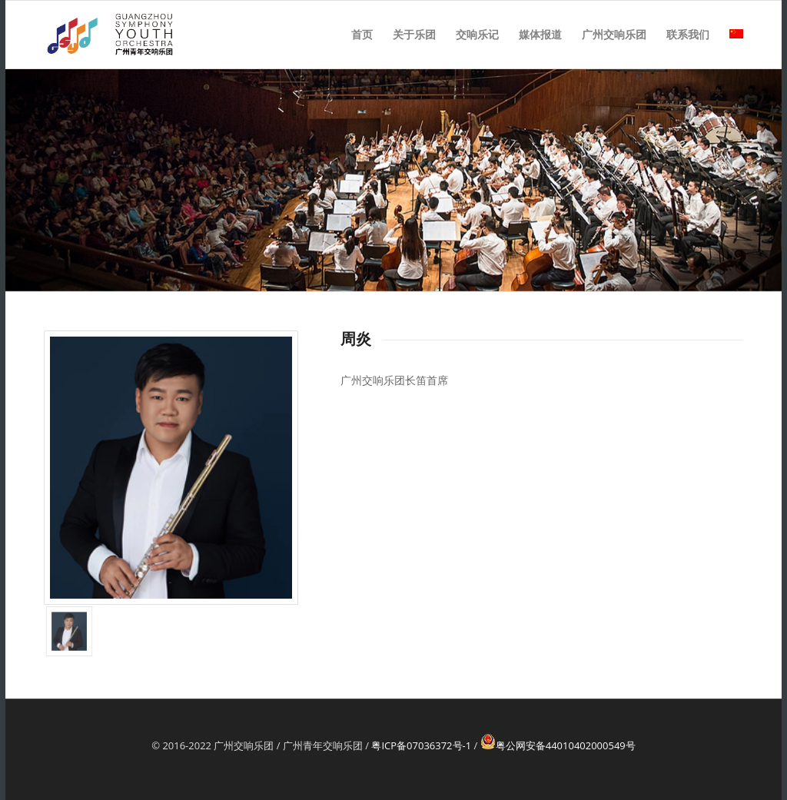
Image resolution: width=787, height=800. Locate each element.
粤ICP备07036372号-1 (421, 745)
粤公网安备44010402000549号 (558, 745)
